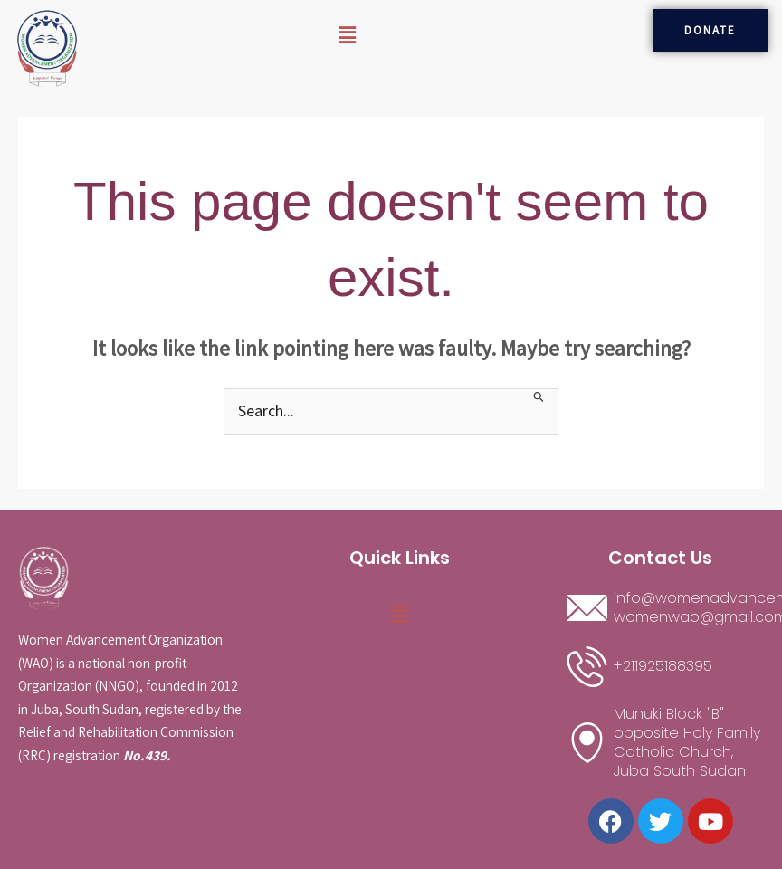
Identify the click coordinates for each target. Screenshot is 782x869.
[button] (346, 35)
